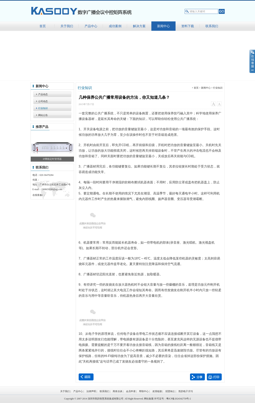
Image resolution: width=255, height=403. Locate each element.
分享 (197, 376)
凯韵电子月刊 (186, 391)
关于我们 (65, 391)
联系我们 (104, 391)
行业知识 (43, 108)
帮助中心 (144, 391)
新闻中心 (206, 87)
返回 (86, 376)
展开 (252, 61)
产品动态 (43, 94)
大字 (213, 103)
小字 (219, 103)
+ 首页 (195, 87)
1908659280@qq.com (51, 189)
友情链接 (157, 391)
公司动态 (43, 101)
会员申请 (131, 391)
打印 (214, 376)
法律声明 (91, 391)
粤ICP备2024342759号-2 (178, 398)
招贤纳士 (170, 391)
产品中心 (78, 391)
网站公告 (43, 115)
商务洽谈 (117, 391)
